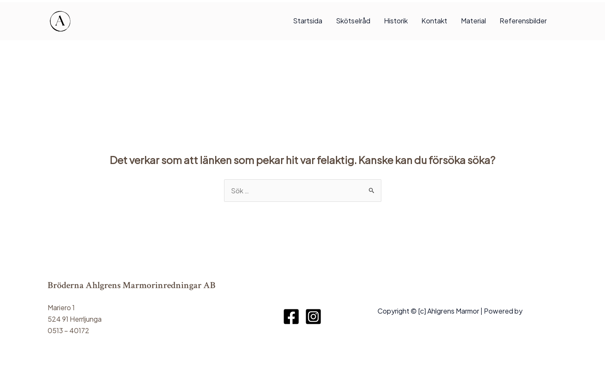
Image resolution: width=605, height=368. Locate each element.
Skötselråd (353, 20)
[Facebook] (291, 316)
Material (473, 20)
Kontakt (434, 20)
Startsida (307, 20)
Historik (396, 20)
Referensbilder (523, 20)
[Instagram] (313, 316)
